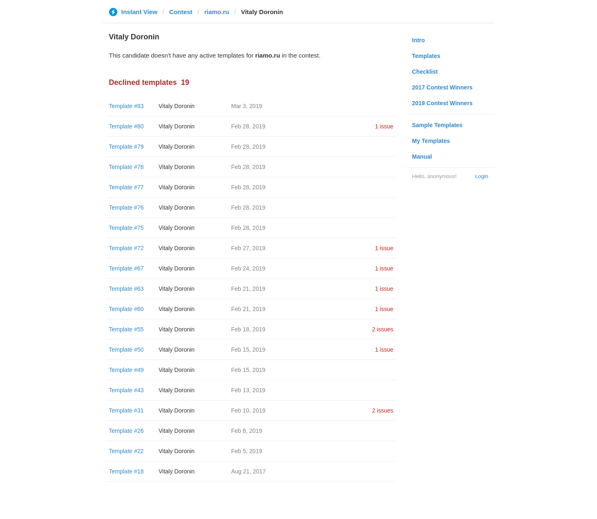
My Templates (431, 141)
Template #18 (126, 471)
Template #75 (126, 227)
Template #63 (126, 288)
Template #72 (126, 248)
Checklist (425, 71)
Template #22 (126, 451)
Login (481, 176)
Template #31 (126, 410)
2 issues (382, 329)
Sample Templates (437, 125)
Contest (180, 11)
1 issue (384, 126)
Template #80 (126, 126)
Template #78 (126, 167)
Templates (426, 56)
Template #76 (126, 207)
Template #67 (126, 268)
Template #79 (126, 146)
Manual (422, 156)
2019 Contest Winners (442, 103)
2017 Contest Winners (442, 87)
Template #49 (126, 370)
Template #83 (126, 106)
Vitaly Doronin (177, 106)
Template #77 (126, 187)
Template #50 (126, 349)
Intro (418, 40)
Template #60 (126, 309)
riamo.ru (216, 11)
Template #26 (126, 430)
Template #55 (126, 329)
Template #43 (126, 390)
